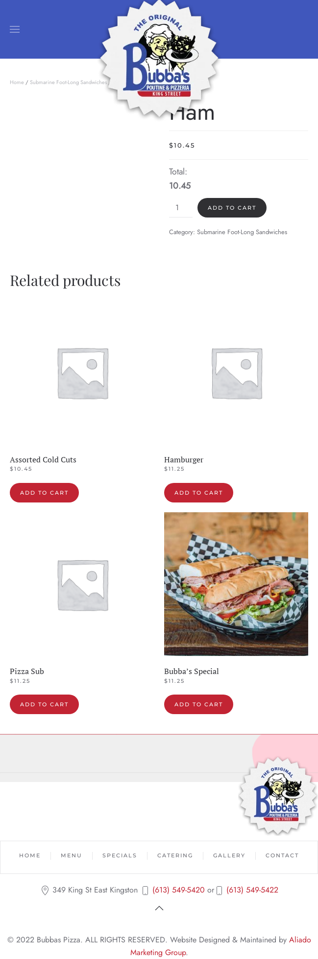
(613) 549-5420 (178, 889)
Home (17, 82)
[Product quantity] (181, 208)
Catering (175, 855)
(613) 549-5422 (252, 889)
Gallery (229, 855)
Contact (282, 855)
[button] (15, 29)
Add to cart (232, 207)
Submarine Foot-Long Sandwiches (68, 82)
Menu (71, 855)
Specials (119, 855)
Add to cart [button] (44, 492)
